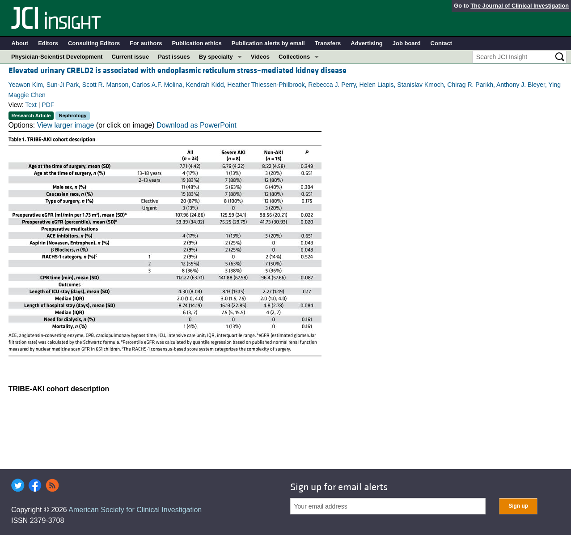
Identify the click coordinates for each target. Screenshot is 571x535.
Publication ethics (196, 43)
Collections (294, 56)
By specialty (216, 56)
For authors (146, 43)
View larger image (65, 125)
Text (31, 104)
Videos (260, 56)
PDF (48, 104)
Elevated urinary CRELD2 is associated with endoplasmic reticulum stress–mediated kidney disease (177, 70)
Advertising (367, 43)
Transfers (328, 43)
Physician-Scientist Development (56, 56)
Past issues (174, 56)
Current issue (130, 56)
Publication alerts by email (268, 43)
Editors (48, 43)
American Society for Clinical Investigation (135, 510)
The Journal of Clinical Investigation (519, 5)
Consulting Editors (94, 43)
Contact (441, 43)
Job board (407, 43)
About (20, 43)
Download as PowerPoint (196, 125)
